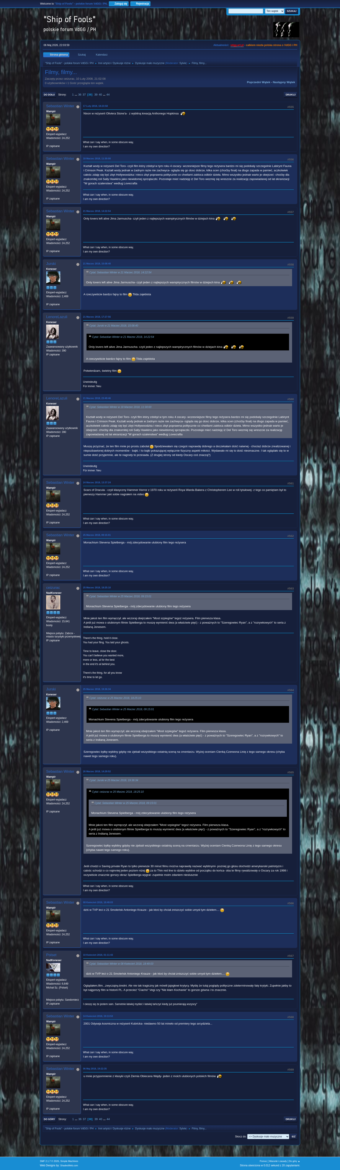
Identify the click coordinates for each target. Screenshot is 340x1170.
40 (100, 94)
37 (84, 94)
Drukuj (291, 94)
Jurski (51, 264)
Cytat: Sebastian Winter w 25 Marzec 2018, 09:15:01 (120, 596)
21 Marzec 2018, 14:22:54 (97, 211)
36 (79, 94)
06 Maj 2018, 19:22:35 (95, 1068)
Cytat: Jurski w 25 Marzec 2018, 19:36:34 (113, 780)
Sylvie (182, 63)
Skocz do (240, 1136)
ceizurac (53, 588)
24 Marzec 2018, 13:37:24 (97, 482)
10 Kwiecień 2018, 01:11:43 (98, 955)
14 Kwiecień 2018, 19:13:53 (98, 1016)
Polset (51, 955)
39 (96, 94)
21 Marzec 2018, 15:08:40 (97, 263)
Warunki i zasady (278, 1161)
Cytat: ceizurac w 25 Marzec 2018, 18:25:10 (115, 698)
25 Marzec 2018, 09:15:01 (97, 535)
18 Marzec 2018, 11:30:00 (97, 158)
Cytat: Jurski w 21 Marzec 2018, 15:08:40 (113, 325)
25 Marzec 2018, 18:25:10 (97, 587)
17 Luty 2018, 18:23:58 (95, 106)
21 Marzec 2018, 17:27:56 (97, 316)
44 (108, 94)
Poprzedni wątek (258, 82)
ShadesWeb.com (69, 1165)
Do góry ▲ (294, 1161)
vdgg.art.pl (237, 45)
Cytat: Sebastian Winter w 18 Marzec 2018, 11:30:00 (120, 407)
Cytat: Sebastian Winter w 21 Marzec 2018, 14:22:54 (120, 272)
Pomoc (263, 1161)
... (76, 94)
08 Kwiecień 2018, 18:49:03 (98, 902)
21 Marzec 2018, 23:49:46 (97, 398)
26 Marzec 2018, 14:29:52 (97, 771)
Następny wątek (284, 82)
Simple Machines (69, 1161)
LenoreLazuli (56, 317)
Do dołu (49, 94)
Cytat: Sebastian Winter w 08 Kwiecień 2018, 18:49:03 (121, 963)
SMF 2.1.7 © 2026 (49, 1161)
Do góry (49, 1119)
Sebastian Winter (60, 106)
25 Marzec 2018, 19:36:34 (97, 689)
